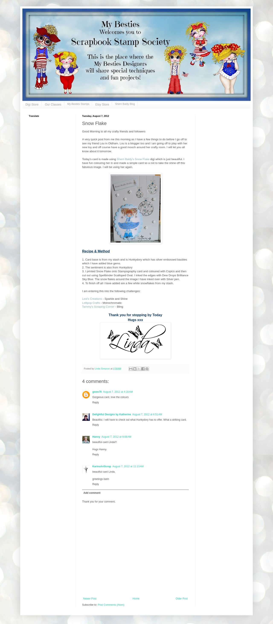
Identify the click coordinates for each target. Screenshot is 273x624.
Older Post (182, 598)
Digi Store (31, 104)
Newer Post (89, 598)
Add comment (91, 492)
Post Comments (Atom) (111, 604)
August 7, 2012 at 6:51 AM (147, 414)
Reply (95, 402)
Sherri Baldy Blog (125, 104)
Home (136, 598)
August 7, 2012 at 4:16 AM (118, 391)
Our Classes (53, 104)
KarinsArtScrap (101, 466)
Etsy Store (102, 104)
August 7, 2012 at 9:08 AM (116, 436)
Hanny (96, 436)
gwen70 (97, 391)
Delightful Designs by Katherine (111, 414)
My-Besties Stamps (78, 104)
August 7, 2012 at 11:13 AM (128, 466)
